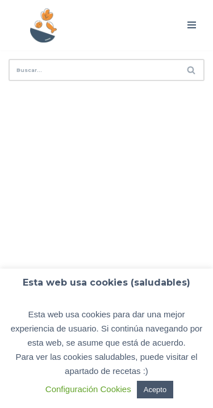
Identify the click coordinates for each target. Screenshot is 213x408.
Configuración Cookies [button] (88, 389)
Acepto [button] (155, 389)
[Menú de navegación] (191, 25)
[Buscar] (94, 70)
